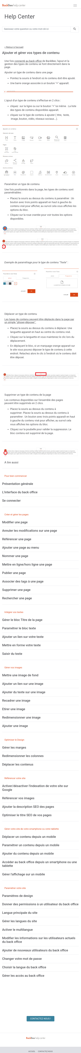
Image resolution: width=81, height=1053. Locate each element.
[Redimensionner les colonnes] (23, 756)
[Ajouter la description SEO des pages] (28, 807)
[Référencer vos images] (18, 798)
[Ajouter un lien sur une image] (22, 684)
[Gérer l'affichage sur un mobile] (23, 874)
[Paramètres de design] (17, 896)
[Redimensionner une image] (21, 717)
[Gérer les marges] (14, 747)
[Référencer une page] (16, 539)
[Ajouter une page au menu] (20, 547)
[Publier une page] (14, 573)
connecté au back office (28, 60)
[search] (75, 29)
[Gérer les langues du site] (19, 921)
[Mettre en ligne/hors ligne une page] (27, 564)
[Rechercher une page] (17, 598)
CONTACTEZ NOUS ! (40, 1018)
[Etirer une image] (13, 709)
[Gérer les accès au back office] (23, 975)
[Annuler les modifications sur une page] (29, 530)
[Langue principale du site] (19, 913)
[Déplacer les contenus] (17, 764)
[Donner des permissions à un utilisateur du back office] (40, 904)
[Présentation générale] (17, 484)
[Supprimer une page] (16, 590)
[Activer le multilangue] (17, 929)
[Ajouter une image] (15, 726)
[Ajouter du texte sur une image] (23, 692)
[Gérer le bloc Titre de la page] (22, 620)
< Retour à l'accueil (13, 47)
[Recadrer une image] (16, 700)
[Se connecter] (11, 500)
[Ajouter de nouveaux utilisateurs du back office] (35, 950)
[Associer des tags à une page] (23, 581)
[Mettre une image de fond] (20, 675)
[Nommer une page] (15, 556)
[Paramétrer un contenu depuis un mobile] (30, 845)
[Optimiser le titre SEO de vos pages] (27, 815)
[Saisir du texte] (12, 654)
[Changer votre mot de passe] (22, 958)
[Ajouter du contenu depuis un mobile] (28, 853)
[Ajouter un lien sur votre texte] (23, 637)
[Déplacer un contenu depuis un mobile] (29, 837)
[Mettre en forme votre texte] (21, 645)
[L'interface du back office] (19, 492)
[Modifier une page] (15, 522)
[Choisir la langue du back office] (24, 967)
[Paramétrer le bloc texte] (19, 628)
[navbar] (75, 5)
